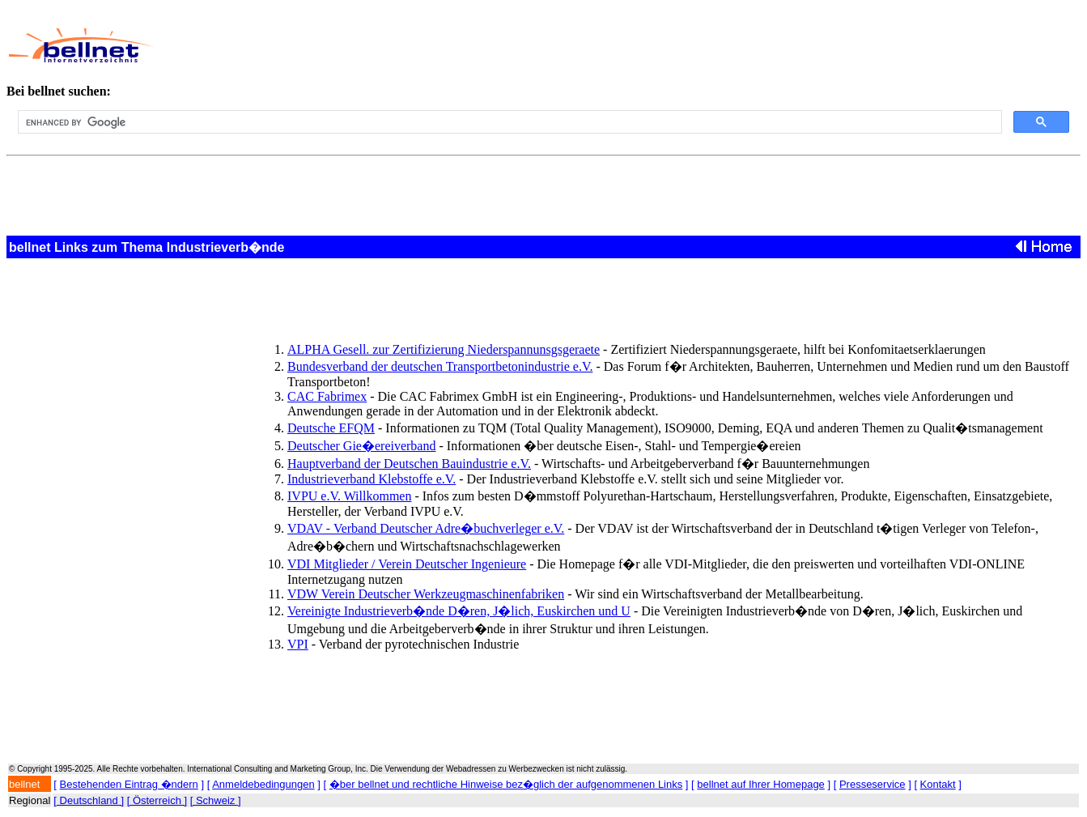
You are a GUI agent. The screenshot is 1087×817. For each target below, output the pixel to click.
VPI (297, 644)
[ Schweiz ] (215, 800)
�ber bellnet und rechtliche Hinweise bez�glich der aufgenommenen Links (505, 784)
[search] (508, 122)
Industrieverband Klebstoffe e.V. (371, 479)
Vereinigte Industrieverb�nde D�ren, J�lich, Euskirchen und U (459, 611)
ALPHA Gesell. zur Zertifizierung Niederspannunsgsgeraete (443, 349)
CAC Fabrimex (327, 396)
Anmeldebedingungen (263, 784)
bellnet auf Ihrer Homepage (761, 784)
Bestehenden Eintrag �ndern (129, 784)
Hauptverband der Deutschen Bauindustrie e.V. (409, 463)
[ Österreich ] (157, 800)
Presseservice (872, 784)
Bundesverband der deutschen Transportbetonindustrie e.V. (439, 366)
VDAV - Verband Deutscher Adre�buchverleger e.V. (425, 528)
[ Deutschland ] (88, 800)
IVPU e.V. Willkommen (349, 496)
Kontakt (938, 784)
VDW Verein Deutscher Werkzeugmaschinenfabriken (425, 594)
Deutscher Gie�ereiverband (361, 446)
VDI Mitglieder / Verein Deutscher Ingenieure (406, 564)
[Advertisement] (518, 45)
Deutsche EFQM (331, 428)
